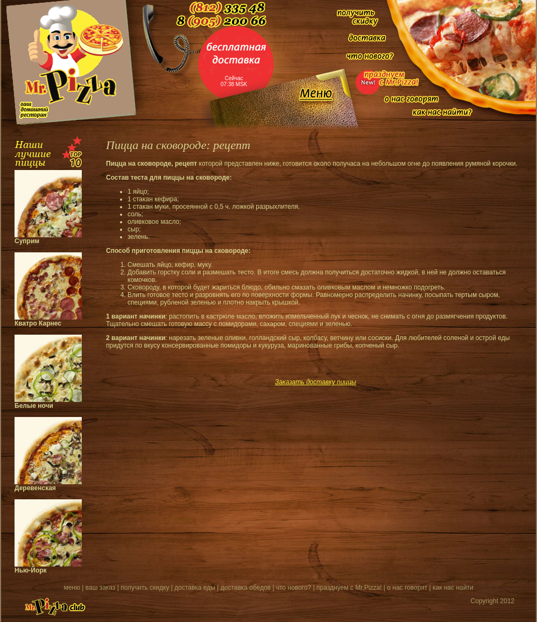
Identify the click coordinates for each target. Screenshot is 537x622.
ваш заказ (101, 587)
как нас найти (453, 587)
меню (71, 587)
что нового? (293, 587)
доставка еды (194, 587)
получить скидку (145, 587)
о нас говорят (407, 587)
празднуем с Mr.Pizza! (348, 587)
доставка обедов (246, 587)
